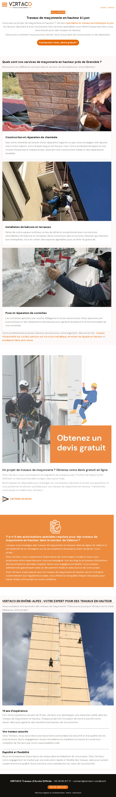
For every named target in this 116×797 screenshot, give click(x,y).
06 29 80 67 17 (62, 781)
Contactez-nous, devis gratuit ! (58, 42)
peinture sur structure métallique (48, 336)
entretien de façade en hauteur (85, 336)
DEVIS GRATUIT (58, 787)
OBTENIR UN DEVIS (21, 498)
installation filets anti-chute (17, 340)
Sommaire (76, 793)
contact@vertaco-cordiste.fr (89, 781)
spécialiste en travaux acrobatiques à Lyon (90, 23)
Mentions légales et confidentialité (49, 793)
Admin (68, 793)
